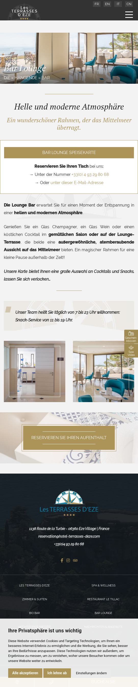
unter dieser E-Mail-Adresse (77, 182)
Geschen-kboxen (131, 336)
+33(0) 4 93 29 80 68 (90, 174)
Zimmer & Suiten (34, 599)
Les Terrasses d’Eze (34, 585)
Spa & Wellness (104, 585)
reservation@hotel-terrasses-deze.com (69, 536)
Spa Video (131, 350)
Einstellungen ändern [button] (91, 673)
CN (129, 4)
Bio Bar (34, 613)
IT (118, 4)
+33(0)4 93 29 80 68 (69, 544)
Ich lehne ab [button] (57, 673)
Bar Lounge (103, 613)
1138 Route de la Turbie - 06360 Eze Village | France (69, 529)
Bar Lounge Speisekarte (69, 152)
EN (107, 4)
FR (97, 4)
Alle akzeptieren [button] (25, 673)
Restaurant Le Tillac (103, 599)
